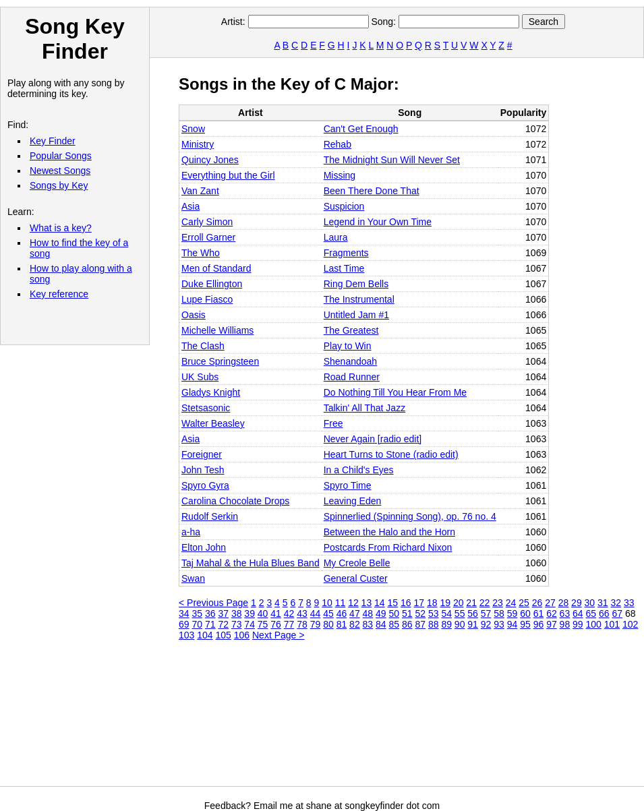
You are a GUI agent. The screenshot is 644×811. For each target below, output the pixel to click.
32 (616, 602)
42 (289, 613)
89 (446, 624)
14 (379, 602)
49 (381, 613)
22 (484, 602)
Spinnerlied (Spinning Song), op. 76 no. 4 (410, 516)
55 (460, 613)
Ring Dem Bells (356, 283)
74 (249, 624)
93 (499, 624)
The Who (200, 252)
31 (602, 602)
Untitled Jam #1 (356, 314)
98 (565, 624)
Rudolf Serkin (209, 516)
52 (420, 613)
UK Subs (199, 376)
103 (186, 635)
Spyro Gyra (205, 485)
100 (594, 624)
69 (184, 624)
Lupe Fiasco (207, 299)
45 (328, 613)
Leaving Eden (353, 500)
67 (617, 613)
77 (289, 624)
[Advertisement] (248, 718)
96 (538, 624)
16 (406, 602)
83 (368, 624)
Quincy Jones (210, 159)
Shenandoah (350, 361)
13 (366, 602)
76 (275, 624)
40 (263, 613)
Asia (190, 206)
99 (578, 624)
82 (354, 624)
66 (604, 613)
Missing (339, 175)
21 (471, 602)
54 (446, 613)
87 (420, 624)
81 (341, 624)
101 (612, 624)
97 (551, 624)
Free (333, 423)
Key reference (59, 294)
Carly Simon (207, 221)
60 (525, 613)
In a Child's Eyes (359, 469)
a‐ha (190, 532)
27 (550, 602)
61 (538, 613)
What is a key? (61, 227)
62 (551, 613)
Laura (336, 237)
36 (210, 613)
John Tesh (203, 469)
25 (524, 602)
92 (486, 624)
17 (418, 602)
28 (563, 602)
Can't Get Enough (361, 128)
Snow (193, 128)
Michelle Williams (217, 330)
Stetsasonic (205, 407)
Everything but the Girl (228, 175)
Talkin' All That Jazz (364, 407)
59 (512, 613)
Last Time (344, 268)
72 (223, 624)
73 (236, 624)
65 (591, 613)
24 (511, 602)
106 (242, 635)
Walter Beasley (213, 423)
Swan (193, 578)
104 (204, 635)
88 (433, 624)
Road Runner (352, 376)
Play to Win (348, 345)
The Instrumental (359, 299)
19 (445, 602)
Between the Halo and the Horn (389, 532)
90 (460, 624)
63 (565, 613)
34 (184, 613)
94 (512, 624)
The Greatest (351, 330)
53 (433, 613)
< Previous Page (213, 602)
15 (393, 602)
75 (263, 624)
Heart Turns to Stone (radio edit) (391, 454)
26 (537, 602)
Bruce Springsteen (220, 361)
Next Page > (278, 635)
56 (472, 613)
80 (328, 624)
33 (629, 602)
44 (315, 613)
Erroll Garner (208, 237)
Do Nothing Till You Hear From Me (395, 392)
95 (525, 624)
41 (275, 613)
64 (578, 613)
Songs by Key (59, 185)
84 (381, 624)
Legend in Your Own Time (378, 221)
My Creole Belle (357, 563)
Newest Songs (60, 170)
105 (223, 635)
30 (590, 602)
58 (499, 613)
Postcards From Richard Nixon (388, 547)
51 (407, 613)
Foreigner (201, 454)
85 (394, 624)
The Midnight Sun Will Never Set (392, 159)
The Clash (203, 345)
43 (302, 613)
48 (368, 613)
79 (315, 624)
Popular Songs (61, 155)
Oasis (193, 314)
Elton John (203, 547)
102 (630, 624)
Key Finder (53, 141)
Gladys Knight (210, 392)
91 (472, 624)
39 (249, 613)
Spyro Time (348, 485)
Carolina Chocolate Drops (235, 500)
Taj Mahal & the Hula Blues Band (250, 563)
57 (486, 613)
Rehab (337, 144)
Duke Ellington (211, 283)
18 (432, 602)
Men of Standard (216, 268)
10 (327, 602)
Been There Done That (371, 190)
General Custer (356, 578)
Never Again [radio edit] (373, 438)
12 (353, 602)
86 (407, 624)
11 (340, 602)
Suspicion (344, 206)
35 (197, 613)
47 (354, 613)
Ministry (197, 144)
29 (576, 602)
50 (394, 613)
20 (458, 602)
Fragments (346, 252)
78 (302, 624)
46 (341, 613)
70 (197, 624)
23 (497, 602)
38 (236, 613)
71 (210, 624)
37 (223, 613)
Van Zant (200, 190)
